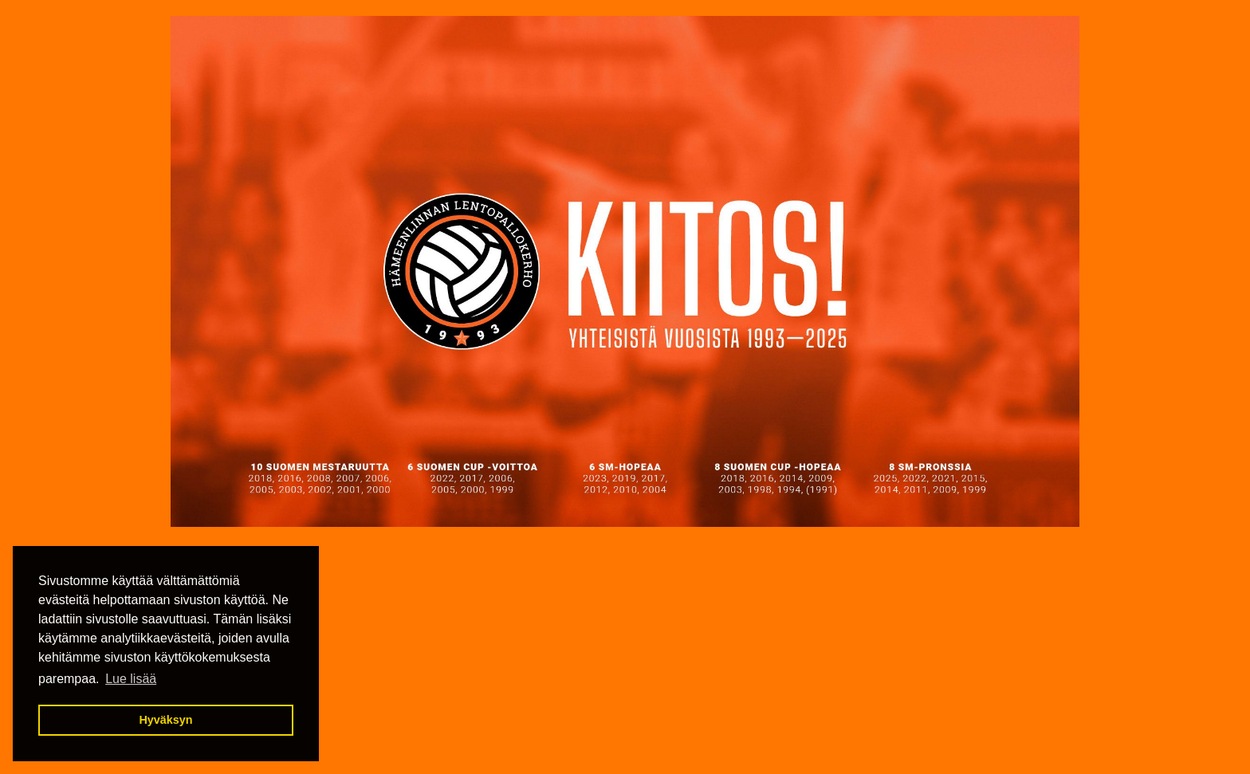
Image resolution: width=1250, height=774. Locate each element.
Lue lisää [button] (130, 679)
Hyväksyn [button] (165, 719)
